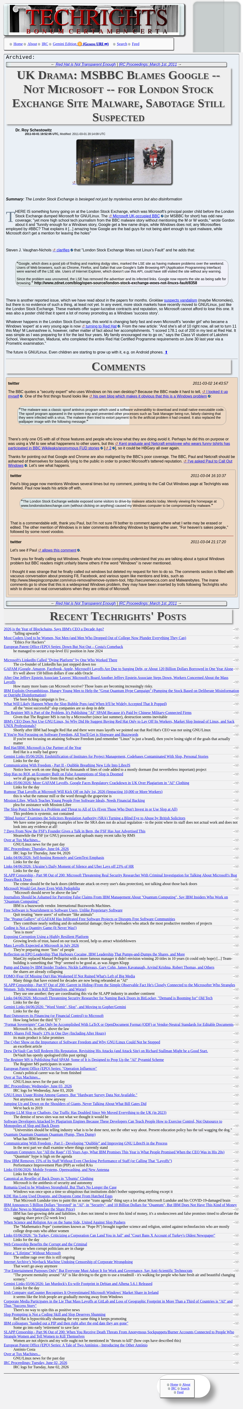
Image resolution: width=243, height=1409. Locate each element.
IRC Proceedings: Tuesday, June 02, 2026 (35, 1364)
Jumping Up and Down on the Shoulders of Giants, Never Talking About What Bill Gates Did (75, 1105)
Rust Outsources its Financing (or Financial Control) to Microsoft (53, 1017)
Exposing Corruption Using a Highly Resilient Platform (46, 938)
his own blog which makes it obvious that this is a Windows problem (150, 397)
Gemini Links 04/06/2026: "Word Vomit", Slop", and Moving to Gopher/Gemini (65, 1008)
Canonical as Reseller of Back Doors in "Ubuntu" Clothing (48, 1180)
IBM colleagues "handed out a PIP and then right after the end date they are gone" (66, 1324)
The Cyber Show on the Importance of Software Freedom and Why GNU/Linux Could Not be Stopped (82, 1043)
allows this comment (59, 551)
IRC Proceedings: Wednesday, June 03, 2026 (38, 1087)
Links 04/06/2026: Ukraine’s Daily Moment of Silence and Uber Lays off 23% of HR (69, 868)
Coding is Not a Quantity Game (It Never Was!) (40, 929)
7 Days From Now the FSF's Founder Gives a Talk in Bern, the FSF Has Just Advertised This (74, 832)
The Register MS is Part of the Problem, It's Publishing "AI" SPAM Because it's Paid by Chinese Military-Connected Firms (98, 714)
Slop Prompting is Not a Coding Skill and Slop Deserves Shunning (54, 1316)
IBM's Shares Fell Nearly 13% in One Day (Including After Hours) (55, 1034)
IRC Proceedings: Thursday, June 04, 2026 (36, 850)
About (32, 44)
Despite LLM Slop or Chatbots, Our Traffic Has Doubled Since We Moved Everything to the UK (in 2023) (85, 1114)
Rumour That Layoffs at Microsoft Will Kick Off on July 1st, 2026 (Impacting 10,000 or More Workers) (83, 793)
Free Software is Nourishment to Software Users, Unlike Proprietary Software (63, 911)
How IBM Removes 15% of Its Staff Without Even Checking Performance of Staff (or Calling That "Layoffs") (88, 1162)
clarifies (63, 251)
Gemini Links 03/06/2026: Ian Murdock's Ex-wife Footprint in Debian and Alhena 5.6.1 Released (78, 1285)
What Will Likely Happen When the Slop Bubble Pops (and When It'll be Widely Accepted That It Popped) (85, 705)
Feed (135, 44)
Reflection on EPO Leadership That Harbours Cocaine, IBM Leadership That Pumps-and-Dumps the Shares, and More (94, 955)
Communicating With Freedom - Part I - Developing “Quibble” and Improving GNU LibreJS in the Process (85, 1144)
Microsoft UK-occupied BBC (136, 217)
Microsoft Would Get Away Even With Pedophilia (42, 889)
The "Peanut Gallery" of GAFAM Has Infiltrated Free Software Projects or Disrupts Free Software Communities (89, 920)
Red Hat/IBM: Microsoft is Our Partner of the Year (42, 749)
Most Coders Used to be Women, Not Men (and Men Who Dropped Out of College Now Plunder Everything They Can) (95, 639)
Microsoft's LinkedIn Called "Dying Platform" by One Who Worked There (60, 661)
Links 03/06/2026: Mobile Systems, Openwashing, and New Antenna (56, 1171)
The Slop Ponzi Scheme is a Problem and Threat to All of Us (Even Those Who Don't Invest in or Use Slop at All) (90, 810)
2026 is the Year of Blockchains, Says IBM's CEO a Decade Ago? (54, 630)
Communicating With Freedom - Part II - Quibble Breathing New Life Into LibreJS (67, 766)
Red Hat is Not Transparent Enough (86, 66)
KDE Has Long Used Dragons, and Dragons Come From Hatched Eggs (58, 1197)
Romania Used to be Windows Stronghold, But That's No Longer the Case (60, 1188)
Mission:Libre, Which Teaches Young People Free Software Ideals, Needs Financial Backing (74, 802)
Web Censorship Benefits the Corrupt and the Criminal (45, 1245)
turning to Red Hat (101, 327)
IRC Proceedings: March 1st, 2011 (148, 66)
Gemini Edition (64, 44)
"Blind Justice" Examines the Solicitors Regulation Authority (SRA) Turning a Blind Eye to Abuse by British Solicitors (94, 819)
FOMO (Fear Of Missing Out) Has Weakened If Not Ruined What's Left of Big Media (69, 977)
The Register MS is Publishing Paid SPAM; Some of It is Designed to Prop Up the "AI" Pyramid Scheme (84, 1061)
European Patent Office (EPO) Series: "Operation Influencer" (50, 1070)
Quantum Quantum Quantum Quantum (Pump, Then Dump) (50, 1136)
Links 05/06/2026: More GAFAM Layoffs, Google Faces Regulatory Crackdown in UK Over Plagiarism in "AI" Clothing (96, 784)
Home (18, 44)
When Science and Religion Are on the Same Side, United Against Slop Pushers (64, 1223)
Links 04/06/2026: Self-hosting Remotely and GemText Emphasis (54, 859)
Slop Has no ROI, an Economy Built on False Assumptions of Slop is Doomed (63, 775)
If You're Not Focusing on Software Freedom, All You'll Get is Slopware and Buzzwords (71, 736)
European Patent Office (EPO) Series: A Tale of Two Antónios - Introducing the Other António (76, 1346)
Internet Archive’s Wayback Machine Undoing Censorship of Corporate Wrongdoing (68, 1263)
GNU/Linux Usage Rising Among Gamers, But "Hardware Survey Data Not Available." (70, 1096)
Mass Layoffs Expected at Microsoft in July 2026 (41, 947)
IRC (45, 44)
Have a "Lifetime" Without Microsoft (32, 1254)
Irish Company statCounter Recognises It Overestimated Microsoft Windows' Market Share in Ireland (81, 1294)
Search (122, 44)
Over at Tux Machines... (22, 841)
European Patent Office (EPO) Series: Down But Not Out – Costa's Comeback (63, 648)
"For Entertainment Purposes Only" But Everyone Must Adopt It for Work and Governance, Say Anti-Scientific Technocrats (98, 1272)
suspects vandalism (180, 301)
